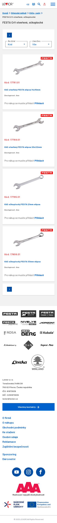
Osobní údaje (10, 437)
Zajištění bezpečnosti (15, 446)
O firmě (6, 417)
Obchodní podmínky (14, 427)
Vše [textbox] (34, 44)
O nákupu (8, 422)
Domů (5, 13)
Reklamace (9, 441)
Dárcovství (8, 459)
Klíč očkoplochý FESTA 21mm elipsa (22, 204)
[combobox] (16, 44)
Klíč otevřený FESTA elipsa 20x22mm (23, 147)
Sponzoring (9, 454)
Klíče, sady (34, 13)
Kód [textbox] (10, 44)
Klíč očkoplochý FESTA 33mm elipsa (22, 261)
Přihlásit (39, 103)
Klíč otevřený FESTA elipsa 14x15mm (22, 89)
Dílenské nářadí (18, 13)
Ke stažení (8, 432)
